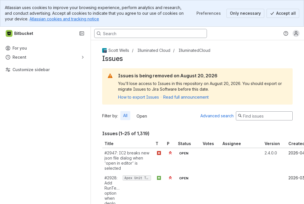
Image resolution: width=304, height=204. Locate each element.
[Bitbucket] (20, 33)
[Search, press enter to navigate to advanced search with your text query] (150, 33)
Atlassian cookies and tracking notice (64, 18)
